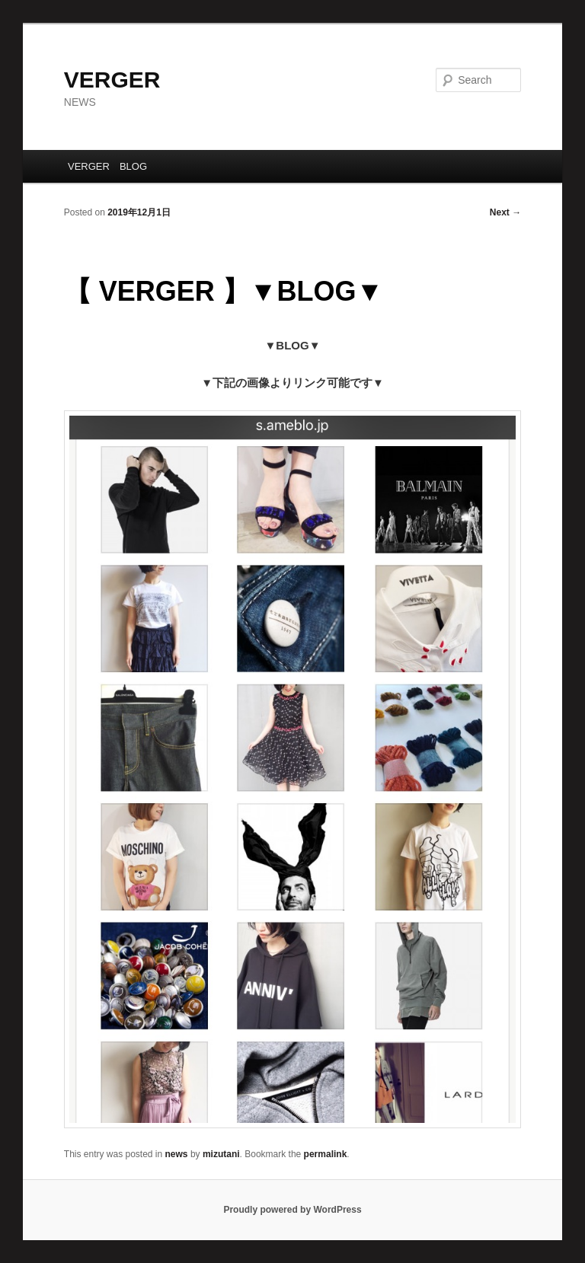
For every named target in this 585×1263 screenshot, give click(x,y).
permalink (325, 1154)
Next (505, 212)
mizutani (221, 1154)
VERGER (112, 79)
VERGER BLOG (107, 166)
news (176, 1154)
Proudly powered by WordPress (292, 1209)
